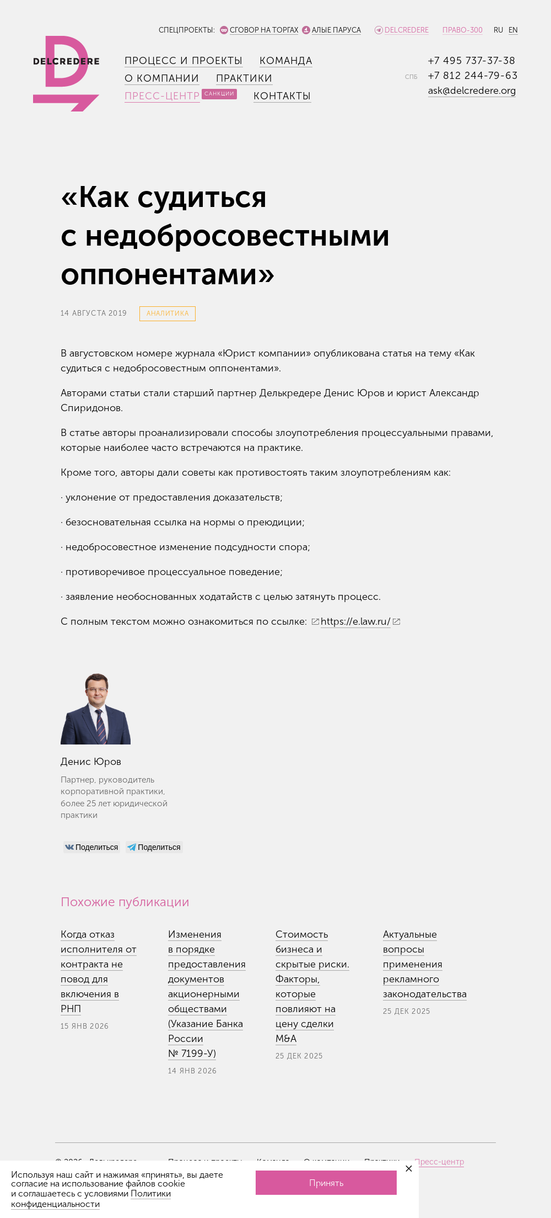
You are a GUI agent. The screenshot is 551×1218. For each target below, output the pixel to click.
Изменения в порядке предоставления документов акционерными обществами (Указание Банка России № (207, 994)
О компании (162, 78)
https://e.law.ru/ (356, 621)
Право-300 (462, 30)
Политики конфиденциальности (91, 1198)
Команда (286, 61)
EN (513, 30)
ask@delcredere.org (472, 90)
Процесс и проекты (184, 61)
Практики (244, 78)
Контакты (282, 96)
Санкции (219, 94)
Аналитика (167, 313)
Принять (326, 1183)
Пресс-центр (162, 96)
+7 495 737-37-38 (472, 61)
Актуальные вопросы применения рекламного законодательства (425, 964)
